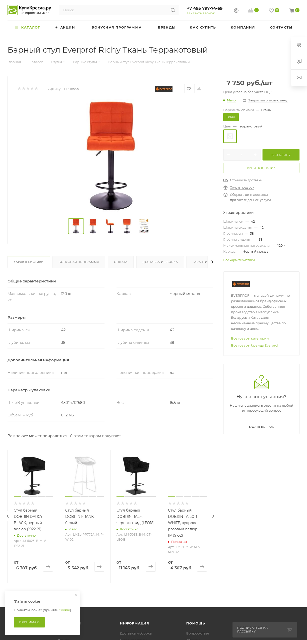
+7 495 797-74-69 (204, 8)
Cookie (64, 610)
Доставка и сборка (160, 262)
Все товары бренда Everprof (254, 345)
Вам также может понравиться (38, 435)
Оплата (121, 262)
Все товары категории (250, 338)
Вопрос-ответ (197, 633)
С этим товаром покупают (95, 435)
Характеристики (29, 262)
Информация (134, 623)
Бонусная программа (79, 262)
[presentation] (7, 516)
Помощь (195, 623)
